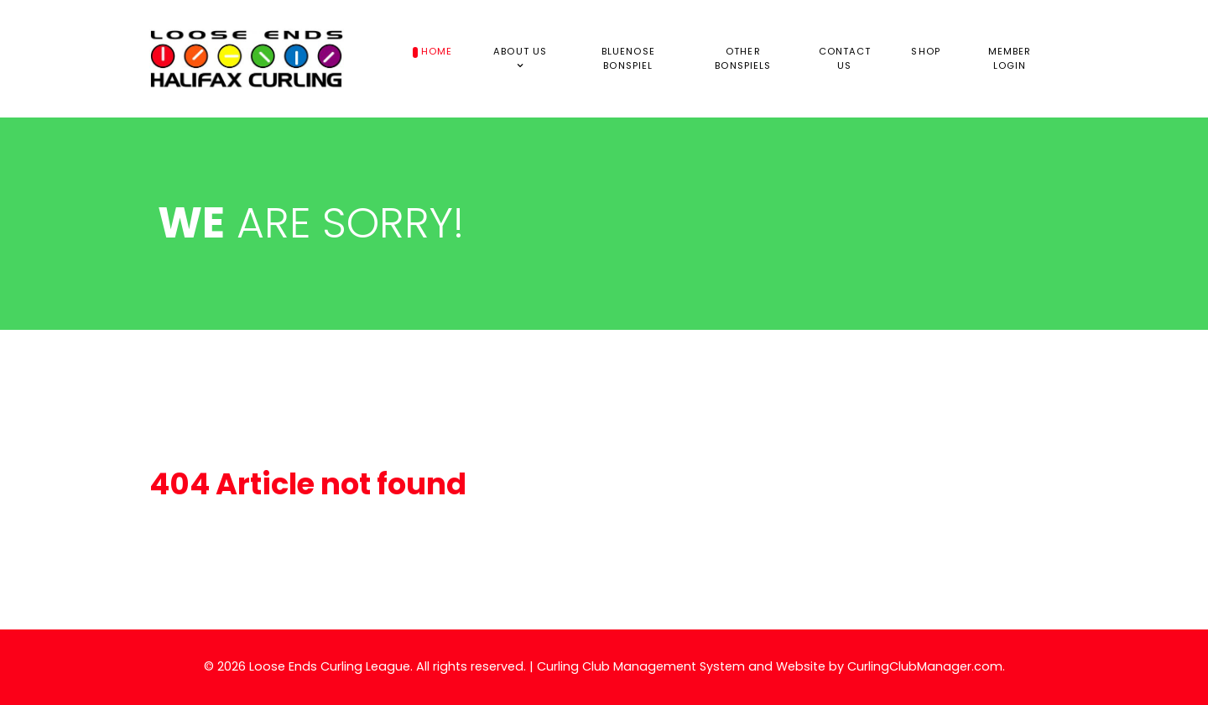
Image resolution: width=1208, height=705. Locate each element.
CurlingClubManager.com (924, 666)
